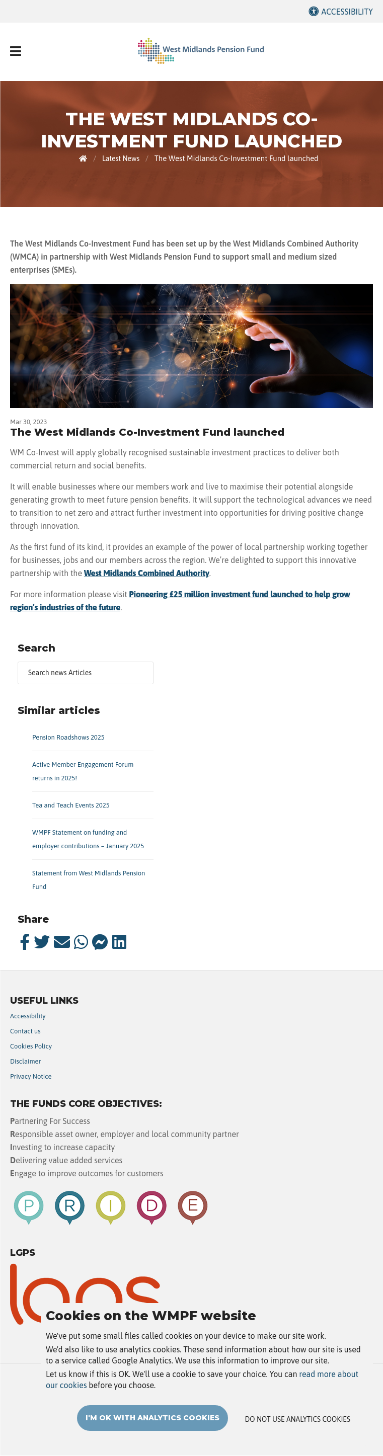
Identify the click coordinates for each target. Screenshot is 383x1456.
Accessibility (347, 11)
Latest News (120, 158)
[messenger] (100, 942)
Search (36, 648)
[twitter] (42, 942)
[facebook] (25, 942)
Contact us (25, 1031)
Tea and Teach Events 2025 (71, 805)
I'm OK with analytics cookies (152, 1417)
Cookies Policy (31, 1046)
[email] (62, 942)
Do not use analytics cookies (297, 1419)
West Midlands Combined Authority (146, 573)
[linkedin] (119, 942)
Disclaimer (25, 1061)
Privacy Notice (31, 1076)
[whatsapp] (81, 942)
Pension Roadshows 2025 (68, 737)
